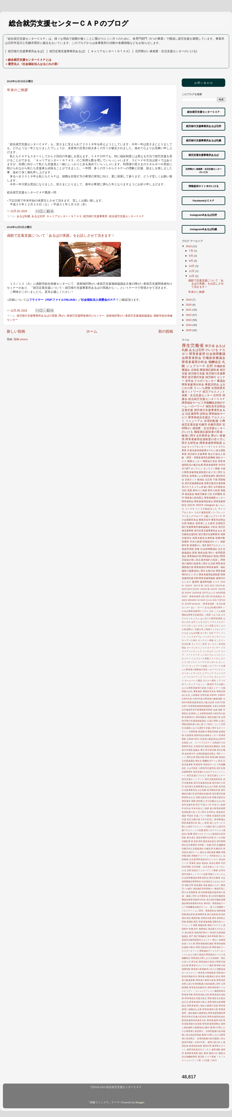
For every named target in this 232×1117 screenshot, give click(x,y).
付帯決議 (204, 695)
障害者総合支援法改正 (196, 998)
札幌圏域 (221, 845)
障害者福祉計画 (201, 994)
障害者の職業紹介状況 (209, 976)
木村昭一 (201, 845)
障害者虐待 (200, 567)
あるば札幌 (23, 216)
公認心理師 (212, 721)
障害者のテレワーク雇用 (201, 965)
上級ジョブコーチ (213, 516)
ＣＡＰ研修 (210, 1057)
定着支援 (187, 410)
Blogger (139, 1102)
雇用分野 (207, 1046)
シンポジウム (207, 655)
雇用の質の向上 (215, 1042)
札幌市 (203, 424)
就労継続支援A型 (203, 793)
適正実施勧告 (200, 936)
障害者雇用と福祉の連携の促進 (202, 1005)
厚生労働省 (193, 345)
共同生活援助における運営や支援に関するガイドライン (203, 728)
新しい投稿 (16, 331)
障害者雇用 (197, 353)
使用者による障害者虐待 (202, 476)
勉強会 (200, 479)
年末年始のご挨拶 (200, 808)
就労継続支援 (213, 790)
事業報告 (197, 691)
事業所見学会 (209, 691)
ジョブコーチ (196, 366)
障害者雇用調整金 (211, 1024)
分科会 (214, 527)
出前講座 (189, 735)
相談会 (205, 863)
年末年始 (186, 808)
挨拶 (222, 541)
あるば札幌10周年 (213, 607)
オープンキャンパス (196, 647)
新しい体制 (203, 823)
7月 (191, 250)
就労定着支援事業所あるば (208, 530)
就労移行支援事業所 (95, 216)
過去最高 (189, 932)
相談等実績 (188, 549)
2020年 (189, 585)
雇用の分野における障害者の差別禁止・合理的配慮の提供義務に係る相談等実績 (203, 1031)
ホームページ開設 (193, 680)
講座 (194, 552)
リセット (200, 684)
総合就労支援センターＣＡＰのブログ (68, 23)
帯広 (197, 805)
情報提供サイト (211, 541)
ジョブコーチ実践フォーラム (205, 658)
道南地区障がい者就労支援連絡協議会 (129, 315)
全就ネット (191, 479)
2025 (189, 330)
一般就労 (209, 684)
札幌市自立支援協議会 (193, 848)
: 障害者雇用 (194, 596)
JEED (184, 600)
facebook (196, 604)
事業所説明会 (218, 519)
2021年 (191, 505)
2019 (189, 299)
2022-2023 (209, 585)
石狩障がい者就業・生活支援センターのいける (203, 428)
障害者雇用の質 (210, 1009)
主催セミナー (213, 688)
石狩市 (217, 395)
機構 (218, 852)
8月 (191, 255)
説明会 (204, 413)
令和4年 (213, 695)
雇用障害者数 (191, 1053)
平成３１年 (206, 805)
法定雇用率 (192, 413)
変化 (220, 761)
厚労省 (210, 346)
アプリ (217, 633)
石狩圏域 (217, 494)
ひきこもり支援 (206, 625)
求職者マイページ (200, 856)
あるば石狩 (38, 216)
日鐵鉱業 (186, 841)
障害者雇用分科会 (193, 384)
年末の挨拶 (196, 541)
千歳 (215, 479)
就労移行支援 (196, 373)
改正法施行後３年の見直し (200, 819)
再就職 (201, 731)
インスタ (190, 508)
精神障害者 (200, 914)
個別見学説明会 (215, 406)
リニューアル (194, 420)
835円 (185, 596)
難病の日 (213, 1053)
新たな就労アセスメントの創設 (197, 826)
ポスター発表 (209, 680)
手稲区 (190, 816)
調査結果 (202, 925)
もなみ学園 (194, 633)
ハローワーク (196, 406)
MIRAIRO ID (194, 600)
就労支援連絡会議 (202, 783)
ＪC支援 (205, 1060)
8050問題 (220, 593)
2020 (189, 304)
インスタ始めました (206, 508)
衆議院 (190, 922)
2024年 (214, 589)
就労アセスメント (213, 391)
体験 (220, 710)
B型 (207, 596)
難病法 (222, 1053)
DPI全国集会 (216, 596)
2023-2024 (187, 589)
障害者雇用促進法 (203, 501)
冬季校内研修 (211, 731)
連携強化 (203, 929)
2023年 (196, 589)
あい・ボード (197, 607)
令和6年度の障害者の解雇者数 (208, 699)
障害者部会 (188, 501)
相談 (198, 863)
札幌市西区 (215, 424)
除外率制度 (212, 936)
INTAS (221, 465)
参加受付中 (190, 753)
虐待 (214, 918)
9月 (191, 260)
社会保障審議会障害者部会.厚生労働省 (201, 878)
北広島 (208, 479)
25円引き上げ (209, 593)
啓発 (207, 757)
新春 (184, 837)
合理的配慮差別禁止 (206, 753)
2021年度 (198, 585)
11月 (192, 271)
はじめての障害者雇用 (211, 618)
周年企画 (191, 757)
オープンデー (213, 647)
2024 (189, 325)
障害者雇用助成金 (216, 1016)
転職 (191, 929)
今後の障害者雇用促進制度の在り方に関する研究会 (203, 472)
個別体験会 (201, 717)
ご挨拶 (207, 615)
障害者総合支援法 (199, 417)
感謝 (184, 816)
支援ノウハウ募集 (203, 816)
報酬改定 (214, 362)
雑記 (201, 1053)
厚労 (202, 750)
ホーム (91, 331)
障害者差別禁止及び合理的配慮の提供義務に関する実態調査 (203, 984)
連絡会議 (202, 552)
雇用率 (195, 582)
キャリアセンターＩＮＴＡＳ (64, 216)
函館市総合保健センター (206, 735)
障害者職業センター (214, 497)
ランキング (189, 684)
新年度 (185, 545)
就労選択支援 (196, 377)
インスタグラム (194, 636)
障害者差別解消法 (198, 987)
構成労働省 (201, 494)
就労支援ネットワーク (193, 779)
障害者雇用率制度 (211, 443)
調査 (195, 925)
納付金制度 (212, 914)
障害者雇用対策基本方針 (194, 1020)
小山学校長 (192, 768)
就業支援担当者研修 (203, 538)
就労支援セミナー (216, 775)
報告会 (198, 761)
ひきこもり (192, 625)
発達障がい (196, 545)
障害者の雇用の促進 (206, 980)
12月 (192, 276)
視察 (200, 922)
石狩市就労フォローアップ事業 (202, 870)
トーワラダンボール (208, 662)
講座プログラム (215, 925)
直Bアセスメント (216, 545)
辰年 (196, 929)
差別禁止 (200, 801)
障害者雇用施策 (207, 578)
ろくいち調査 (202, 388)
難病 (206, 1053)
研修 (197, 549)
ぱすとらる (197, 622)
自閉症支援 (206, 918)
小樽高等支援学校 (207, 768)
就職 (193, 801)
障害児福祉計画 (204, 947)
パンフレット (218, 512)
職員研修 (195, 918)
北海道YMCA (193, 739)
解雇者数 (207, 922)
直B (204, 545)
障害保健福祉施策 (205, 943)
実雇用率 (198, 764)
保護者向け (189, 717)
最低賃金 (189, 494)
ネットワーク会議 (198, 666)
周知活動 (200, 757)
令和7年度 (220, 702)
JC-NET (186, 468)
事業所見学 (205, 519)
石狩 (209, 366)
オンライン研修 (206, 640)
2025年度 (196, 593)
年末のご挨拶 (17, 90)
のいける (212, 350)
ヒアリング (208, 673)
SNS (214, 600)
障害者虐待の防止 (198, 1002)
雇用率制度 (206, 582)
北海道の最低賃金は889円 (212, 739)
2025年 (188, 593)
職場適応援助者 (209, 369)
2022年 (200, 505)
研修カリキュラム (216, 874)
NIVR (203, 600)
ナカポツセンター (205, 380)
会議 (215, 710)
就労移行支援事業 (197, 454)
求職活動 (186, 856)
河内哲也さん (216, 856)
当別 (184, 490)
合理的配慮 (211, 420)
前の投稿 (165, 331)
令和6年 (221, 695)
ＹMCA (213, 1060)
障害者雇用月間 (215, 1020)
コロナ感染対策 (202, 512)
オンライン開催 (211, 468)
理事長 (192, 863)
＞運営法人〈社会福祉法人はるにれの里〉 (32, 64)
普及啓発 (198, 841)
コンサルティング (211, 651)
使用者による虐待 (205, 523)
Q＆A (209, 600)
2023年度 (205, 589)
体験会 (191, 523)
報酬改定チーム (210, 761)
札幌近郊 (218, 848)
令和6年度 (187, 699)
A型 (203, 596)
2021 (189, 309)
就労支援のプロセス (197, 775)
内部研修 (193, 731)
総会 (189, 918)
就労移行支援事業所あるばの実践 (37, 315)
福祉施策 (198, 885)
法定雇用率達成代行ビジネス (203, 859)
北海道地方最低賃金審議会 (207, 746)
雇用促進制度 (195, 1046)
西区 (196, 922)
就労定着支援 (190, 424)
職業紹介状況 (210, 461)
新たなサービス (217, 823)
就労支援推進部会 (214, 779)
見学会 (189, 380)
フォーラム (208, 677)
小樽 (222, 420)
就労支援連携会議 (194, 483)
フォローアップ (194, 677)
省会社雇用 (214, 863)
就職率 (185, 541)
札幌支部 (208, 848)
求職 (223, 852)
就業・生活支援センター (197, 395)
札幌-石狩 (211, 845)
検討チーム (194, 852)
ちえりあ (216, 615)
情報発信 (220, 812)
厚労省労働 (210, 750)
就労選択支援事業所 (209, 534)
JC (224, 596)
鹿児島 (201, 1057)
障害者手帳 (187, 994)
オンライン (197, 468)
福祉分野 (189, 885)
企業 (184, 523)
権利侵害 (211, 852)
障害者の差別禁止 (194, 497)
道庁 (191, 936)
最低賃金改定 (209, 841)
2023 (189, 320)
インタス (207, 636)
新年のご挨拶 (200, 490)
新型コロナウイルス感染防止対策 (209, 834)
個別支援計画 (213, 717)
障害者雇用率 (211, 465)
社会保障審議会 (208, 549)
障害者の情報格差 (207, 973)
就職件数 (220, 538)
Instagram (209, 505)
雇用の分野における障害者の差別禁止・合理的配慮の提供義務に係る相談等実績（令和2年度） (203, 1038)
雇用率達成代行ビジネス (199, 1049)
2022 (189, 314)
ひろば (185, 633)
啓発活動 (214, 757)
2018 (189, 246)
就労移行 (210, 377)
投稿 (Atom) (21, 339)
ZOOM (188, 604)
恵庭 (189, 490)
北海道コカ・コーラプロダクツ (197, 742)
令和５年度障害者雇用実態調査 (197, 706)
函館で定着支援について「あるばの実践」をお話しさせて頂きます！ (61, 235)
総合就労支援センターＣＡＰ (126, 216)
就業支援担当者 (204, 797)
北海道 (195, 369)
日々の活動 (219, 837)
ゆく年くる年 (206, 633)
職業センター (194, 461)
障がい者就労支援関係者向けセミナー (82, 315)
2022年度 (220, 585)
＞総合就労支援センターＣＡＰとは (28, 59)
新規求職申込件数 (205, 837)
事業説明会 (212, 384)
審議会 (221, 380)
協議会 (196, 750)
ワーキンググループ (192, 516)
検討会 (203, 852)
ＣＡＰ (216, 582)
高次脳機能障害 (189, 1057)
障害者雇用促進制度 (209, 574)
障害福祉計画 (194, 556)
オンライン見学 (199, 644)
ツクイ (193, 662)
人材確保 (195, 695)
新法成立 (191, 837)
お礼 (211, 611)
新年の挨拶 (214, 490)
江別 (209, 494)
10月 (192, 266)
